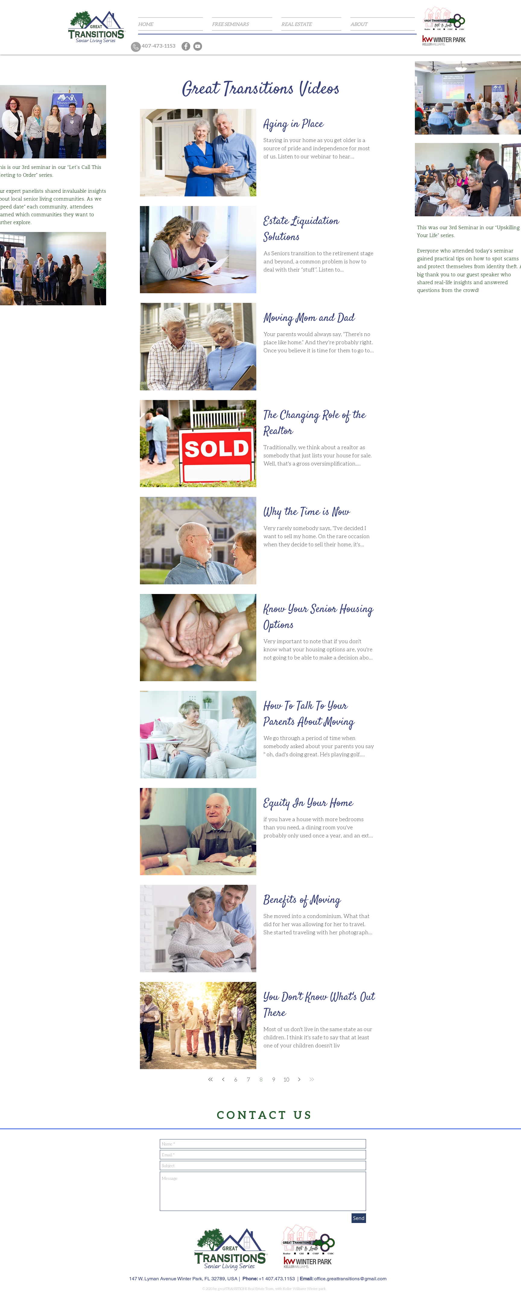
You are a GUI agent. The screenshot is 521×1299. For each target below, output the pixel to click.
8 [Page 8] (261, 1079)
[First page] (210, 1079)
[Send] (359, 1218)
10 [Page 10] (286, 1079)
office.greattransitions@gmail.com (350, 1279)
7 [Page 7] (248, 1079)
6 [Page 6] (235, 1079)
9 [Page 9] (273, 1079)
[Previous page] (223, 1079)
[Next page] (299, 1079)
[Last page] (311, 1079)
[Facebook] (186, 46)
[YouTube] (197, 46)
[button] (242, 24)
